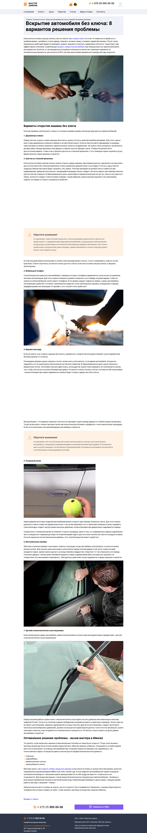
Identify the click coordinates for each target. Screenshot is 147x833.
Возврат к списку (31, 799)
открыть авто (78, 38)
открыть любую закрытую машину (56, 769)
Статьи (73, 12)
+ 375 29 (101, 3)
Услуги (41, 12)
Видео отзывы (86, 12)
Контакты (101, 12)
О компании (29, 12)
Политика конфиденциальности (37, 826)
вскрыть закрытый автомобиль (71, 47)
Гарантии (62, 12)
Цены (51, 12)
